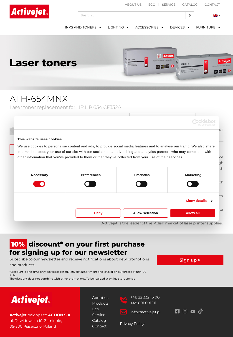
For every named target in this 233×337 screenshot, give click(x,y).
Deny (98, 213)
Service (168, 4)
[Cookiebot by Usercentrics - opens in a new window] (195, 122)
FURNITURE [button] (208, 27)
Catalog (190, 4)
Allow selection (145, 213)
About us (133, 4)
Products (100, 303)
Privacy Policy (132, 324)
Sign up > (190, 260)
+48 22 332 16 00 (145, 297)
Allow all (193, 213)
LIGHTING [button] (118, 27)
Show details (196, 201)
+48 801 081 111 (143, 303)
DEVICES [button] (179, 27)
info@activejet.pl (145, 312)
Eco (151, 4)
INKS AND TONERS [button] (83, 27)
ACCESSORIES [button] (149, 27)
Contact (212, 4)
